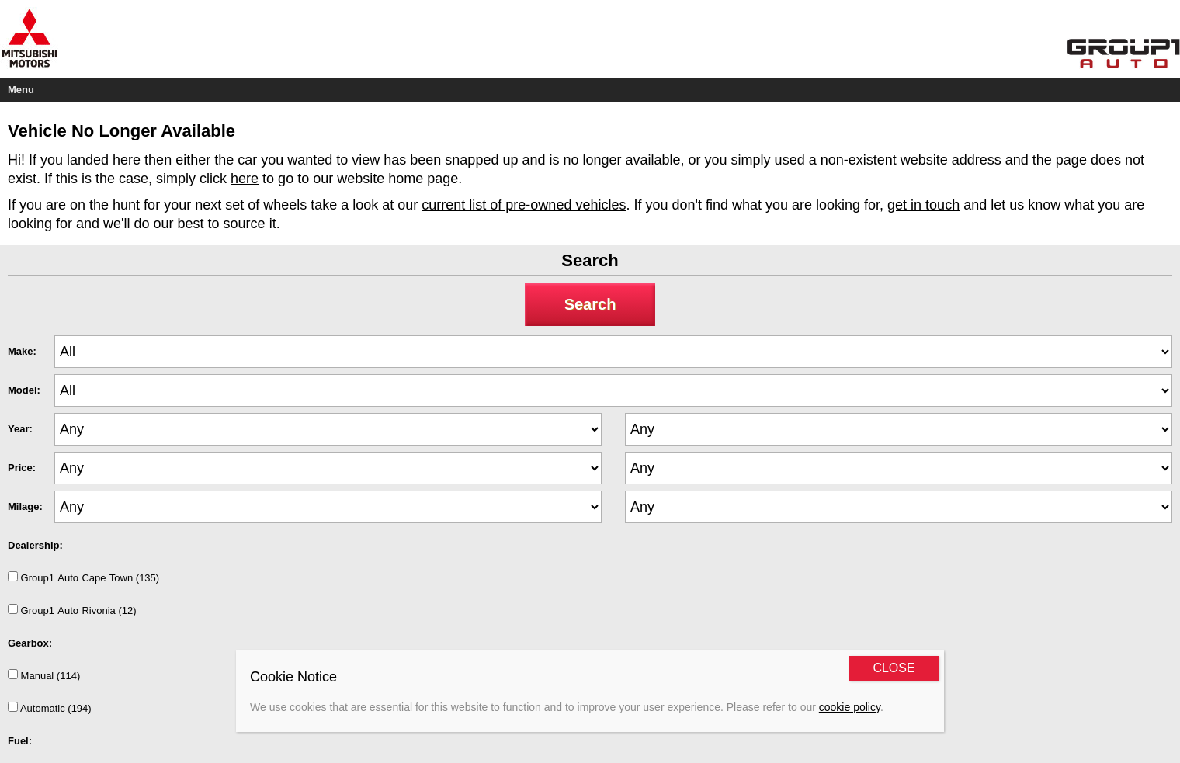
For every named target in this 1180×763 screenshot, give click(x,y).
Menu (21, 89)
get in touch (923, 205)
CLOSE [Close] (893, 668)
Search (590, 304)
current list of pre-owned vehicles (524, 205)
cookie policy (849, 707)
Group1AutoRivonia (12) (72, 610)
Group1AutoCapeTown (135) (83, 577)
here (245, 178)
